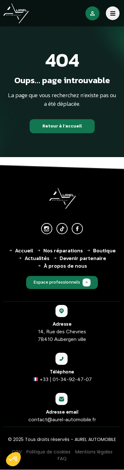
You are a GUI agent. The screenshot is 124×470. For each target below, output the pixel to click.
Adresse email (62, 412)
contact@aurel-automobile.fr (62, 419)
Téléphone (62, 372)
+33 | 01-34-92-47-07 (62, 379)
